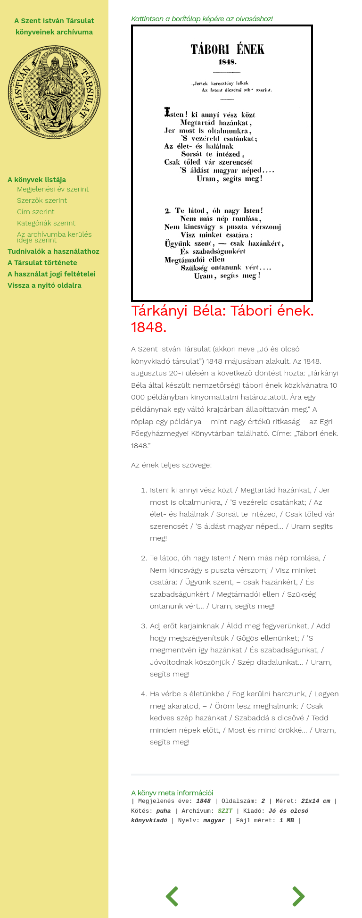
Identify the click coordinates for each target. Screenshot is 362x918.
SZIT (225, 811)
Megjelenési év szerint (53, 189)
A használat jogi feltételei (52, 274)
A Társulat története (42, 263)
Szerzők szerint (42, 200)
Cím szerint (35, 212)
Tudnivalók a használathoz (53, 251)
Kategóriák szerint (46, 223)
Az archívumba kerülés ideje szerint (54, 237)
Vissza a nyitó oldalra (45, 285)
